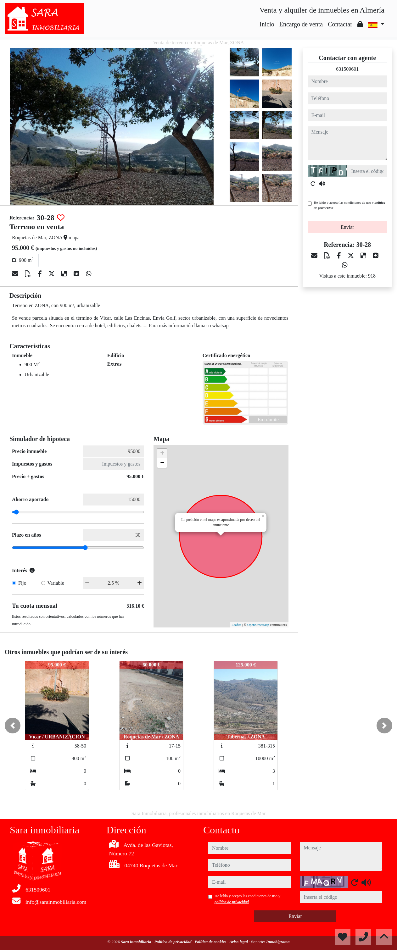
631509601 (347, 69)
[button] (12, 725)
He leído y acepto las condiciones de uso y (349, 205)
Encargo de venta (301, 24)
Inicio (267, 24)
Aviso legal (239, 941)
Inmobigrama (278, 941)
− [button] (162, 463)
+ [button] (162, 453)
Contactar (340, 24)
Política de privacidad (173, 941)
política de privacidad (232, 902)
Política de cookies (210, 941)
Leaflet (236, 625)
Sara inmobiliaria (136, 941)
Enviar (347, 227)
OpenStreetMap (258, 625)
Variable (56, 583)
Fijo (22, 583)
